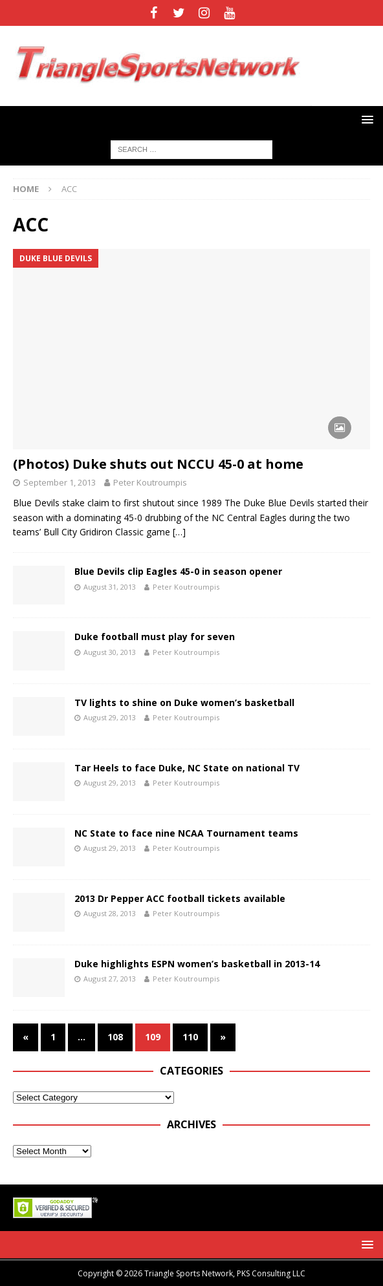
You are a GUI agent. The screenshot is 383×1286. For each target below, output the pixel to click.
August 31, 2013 (109, 587)
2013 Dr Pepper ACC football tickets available (179, 898)
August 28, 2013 (109, 913)
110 (190, 1037)
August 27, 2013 (109, 978)
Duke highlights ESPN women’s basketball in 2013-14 (197, 964)
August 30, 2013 (109, 652)
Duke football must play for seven (154, 636)
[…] (179, 532)
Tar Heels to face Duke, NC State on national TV (187, 768)
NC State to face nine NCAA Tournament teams (186, 833)
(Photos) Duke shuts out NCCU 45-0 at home (158, 464)
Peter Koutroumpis (150, 482)
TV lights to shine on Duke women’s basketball (184, 702)
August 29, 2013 (109, 717)
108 (115, 1037)
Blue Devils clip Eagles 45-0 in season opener (178, 571)
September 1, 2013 (59, 482)
